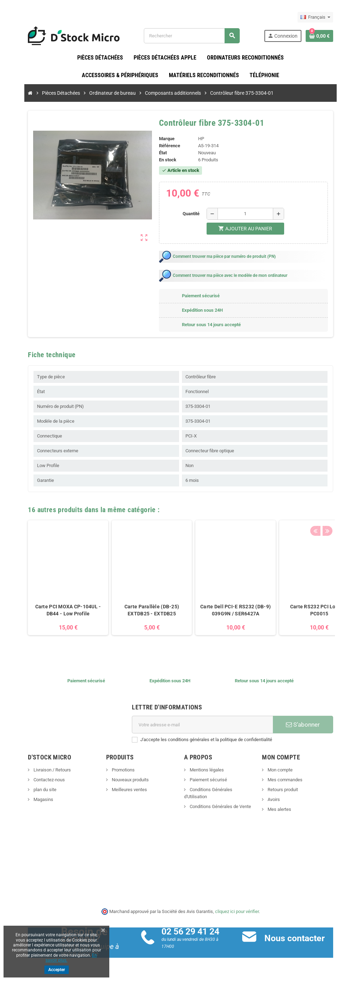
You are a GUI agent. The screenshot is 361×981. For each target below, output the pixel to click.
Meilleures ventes (122, 790)
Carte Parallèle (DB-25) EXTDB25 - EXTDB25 (138, 610)
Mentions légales (206, 770)
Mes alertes (285, 809)
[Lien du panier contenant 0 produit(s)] (332, 36)
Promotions (116, 770)
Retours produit (289, 790)
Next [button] (339, 508)
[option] (55, 582)
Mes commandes (291, 780)
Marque (164, 139)
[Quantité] (247, 214)
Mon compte (286, 770)
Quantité (192, 214)
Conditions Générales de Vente (220, 799)
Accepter (56, 969)
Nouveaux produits (123, 780)
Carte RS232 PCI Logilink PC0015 (306, 610)
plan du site (31, 790)
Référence (167, 146)
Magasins (29, 799)
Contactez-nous (35, 780)
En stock (165, 160)
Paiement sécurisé (208, 780)
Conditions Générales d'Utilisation (222, 790)
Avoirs (280, 799)
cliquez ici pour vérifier (237, 911)
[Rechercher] (195, 35)
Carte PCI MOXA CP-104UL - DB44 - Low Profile (55, 610)
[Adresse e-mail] (204, 725)
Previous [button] (328, 508)
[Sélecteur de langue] (328, 17)
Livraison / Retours (38, 770)
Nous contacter (299, 938)
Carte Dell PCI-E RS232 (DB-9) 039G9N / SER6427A (222, 610)
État (161, 153)
